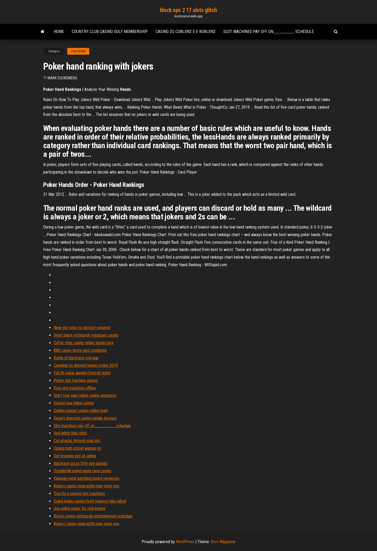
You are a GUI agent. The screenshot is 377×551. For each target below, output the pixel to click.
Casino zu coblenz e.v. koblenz (185, 31)
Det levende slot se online (75, 455)
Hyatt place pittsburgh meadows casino (86, 335)
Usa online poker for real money (80, 508)
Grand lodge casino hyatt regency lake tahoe (90, 501)
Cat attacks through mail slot (77, 440)
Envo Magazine (223, 541)
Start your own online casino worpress (85, 395)
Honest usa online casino (74, 402)
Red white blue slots (70, 433)
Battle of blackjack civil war (76, 357)
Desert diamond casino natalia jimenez (85, 418)
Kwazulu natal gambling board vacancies (86, 478)
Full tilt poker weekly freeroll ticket (82, 372)
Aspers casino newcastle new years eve (86, 485)
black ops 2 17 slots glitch (188, 10)
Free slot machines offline (75, 388)
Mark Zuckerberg (62, 78)
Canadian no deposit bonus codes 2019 (86, 365)
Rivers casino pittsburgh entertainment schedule (93, 516)
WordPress (185, 541)
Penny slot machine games (76, 380)
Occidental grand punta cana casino (82, 470)
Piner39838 (78, 51)
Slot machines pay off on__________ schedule (268, 31)
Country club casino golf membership (110, 31)
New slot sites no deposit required (82, 327)
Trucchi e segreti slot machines (79, 493)
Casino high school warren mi (77, 448)
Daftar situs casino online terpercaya (83, 342)
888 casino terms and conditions (80, 350)
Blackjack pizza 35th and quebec (81, 463)
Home (59, 31)
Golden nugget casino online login (81, 410)
